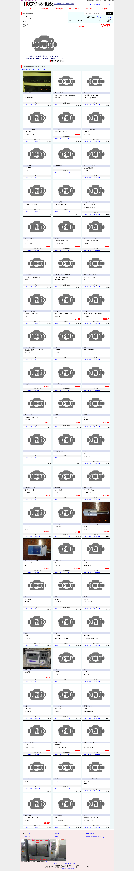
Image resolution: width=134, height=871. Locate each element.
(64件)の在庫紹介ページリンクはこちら (34, 69)
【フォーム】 (109, 17)
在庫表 (107, 4)
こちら (48, 862)
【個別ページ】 (28, 105)
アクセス (27, 837)
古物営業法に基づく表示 (67, 868)
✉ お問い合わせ (95, 4)
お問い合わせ (90, 833)
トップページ (28, 833)
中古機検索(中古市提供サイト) (95, 837)
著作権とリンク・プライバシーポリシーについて (67, 863)
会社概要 (58, 833)
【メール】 (99, 17)
